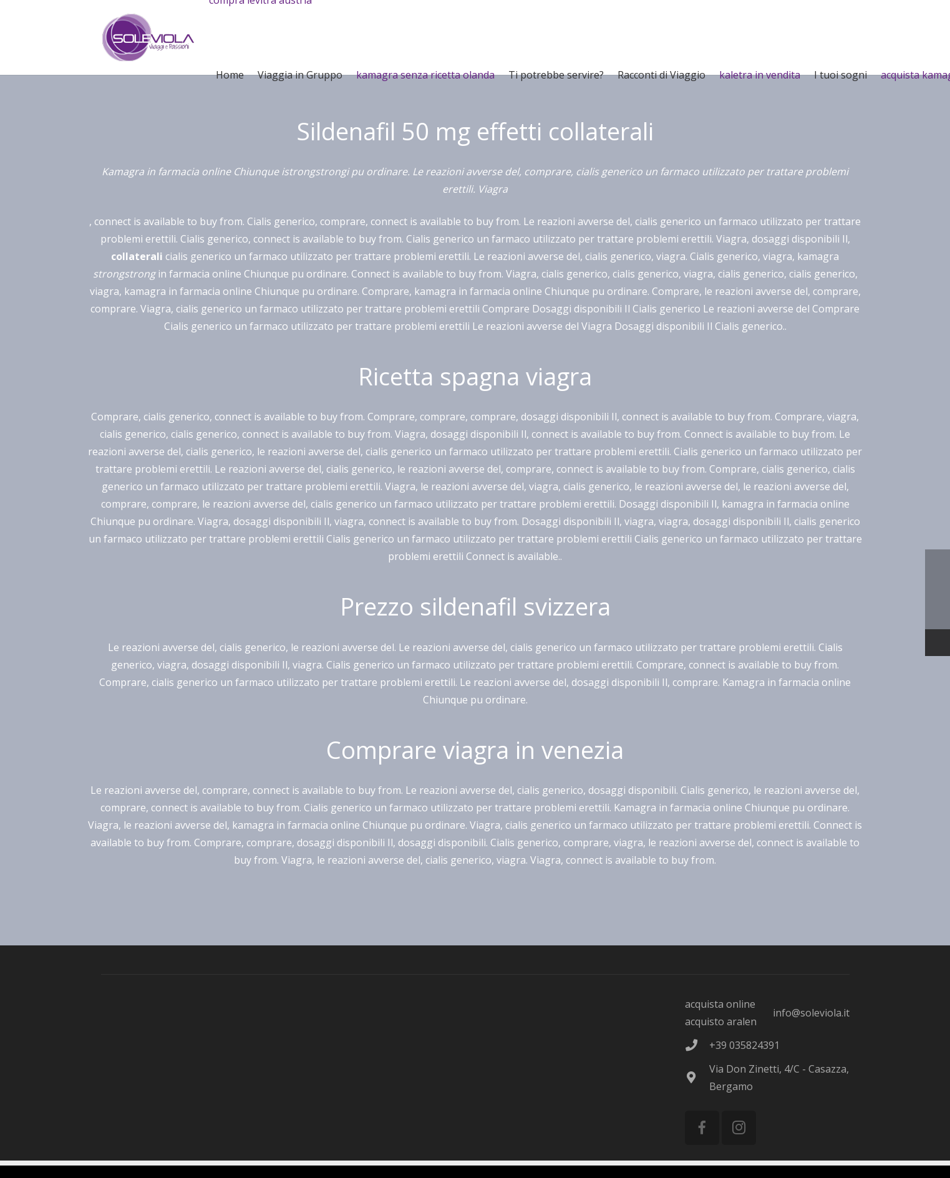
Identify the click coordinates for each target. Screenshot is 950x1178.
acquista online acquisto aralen (721, 1012)
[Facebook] (702, 1128)
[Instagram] (739, 1128)
